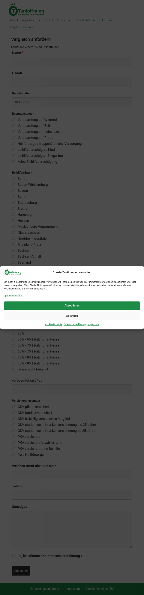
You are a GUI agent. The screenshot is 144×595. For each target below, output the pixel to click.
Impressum (93, 324)
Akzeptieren (72, 305)
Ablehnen (72, 316)
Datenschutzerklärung (75, 324)
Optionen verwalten (13, 295)
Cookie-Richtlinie (53, 324)
